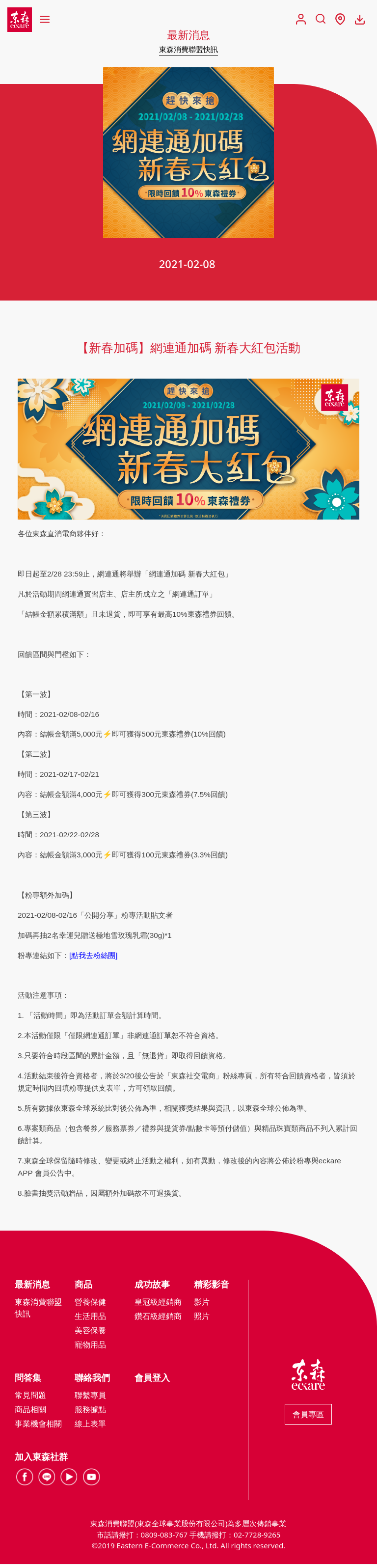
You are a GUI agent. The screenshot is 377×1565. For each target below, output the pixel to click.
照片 (202, 1317)
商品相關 (30, 1410)
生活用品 (90, 1317)
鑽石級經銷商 (158, 1317)
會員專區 (308, 1415)
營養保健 (90, 1302)
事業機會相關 (38, 1424)
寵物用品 (90, 1345)
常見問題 (30, 1396)
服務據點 (90, 1410)
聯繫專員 (90, 1396)
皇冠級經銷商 (158, 1302)
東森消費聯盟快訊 (188, 49)
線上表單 (90, 1424)
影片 (202, 1302)
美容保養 (90, 1331)
